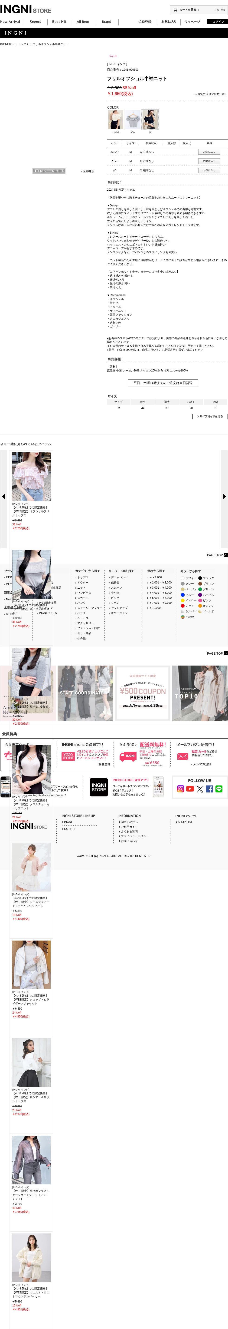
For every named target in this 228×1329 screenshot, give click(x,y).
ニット (81, 587)
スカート (82, 598)
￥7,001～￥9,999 (160, 602)
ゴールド (208, 611)
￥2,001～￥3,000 (160, 582)
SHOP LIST (185, 822)
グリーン (208, 589)
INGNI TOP (7, 44)
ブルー (190, 595)
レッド (190, 605)
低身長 (115, 582)
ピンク (115, 598)
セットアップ (119, 608)
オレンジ (208, 605)
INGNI (68, 822)
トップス (23, 44)
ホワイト (191, 578)
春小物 (115, 592)
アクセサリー (85, 623)
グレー (190, 583)
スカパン (116, 587)
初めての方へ (129, 822)
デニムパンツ (119, 577)
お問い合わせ (129, 841)
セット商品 (84, 633)
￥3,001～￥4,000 (160, 587)
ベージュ (191, 589)
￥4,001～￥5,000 (160, 592)
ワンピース (84, 592)
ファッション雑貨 (88, 628)
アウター (82, 582)
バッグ (81, 613)
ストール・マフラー (89, 608)
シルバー (191, 611)
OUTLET (69, 829)
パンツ (81, 602)
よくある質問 (129, 831)
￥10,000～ (156, 608)
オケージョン (119, 613)
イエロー (191, 600)
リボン (115, 602)
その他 (81, 638)
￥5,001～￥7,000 (160, 598)
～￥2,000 (155, 577)
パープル (208, 595)
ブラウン (208, 583)
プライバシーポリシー (135, 836)
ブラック (208, 578)
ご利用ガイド (129, 827)
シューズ (82, 618)
